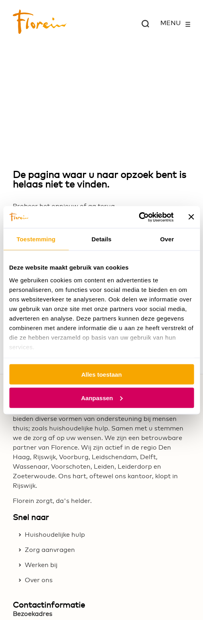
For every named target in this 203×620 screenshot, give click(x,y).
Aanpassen (101, 397)
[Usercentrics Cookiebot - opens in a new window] (138, 217)
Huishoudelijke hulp (55, 535)
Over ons (39, 580)
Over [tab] (167, 239)
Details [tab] (102, 239)
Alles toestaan (101, 374)
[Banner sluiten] (191, 217)
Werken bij (41, 565)
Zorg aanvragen (50, 550)
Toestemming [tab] (35, 239)
